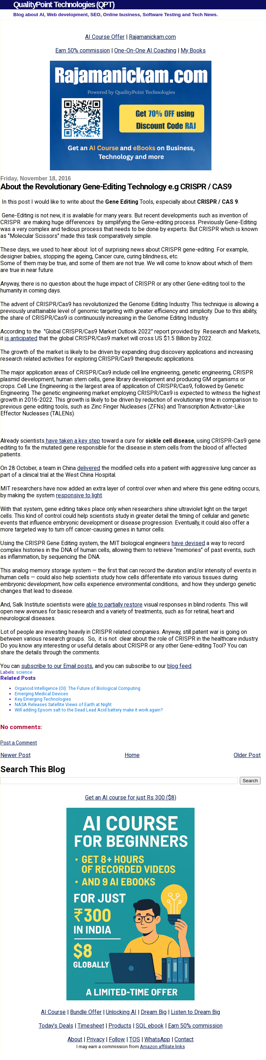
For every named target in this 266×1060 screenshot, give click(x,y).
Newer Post (15, 755)
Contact (183, 1039)
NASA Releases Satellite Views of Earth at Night (63, 704)
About (74, 1039)
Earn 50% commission (82, 50)
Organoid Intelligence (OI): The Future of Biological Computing (77, 688)
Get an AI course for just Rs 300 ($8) (130, 797)
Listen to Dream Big (195, 1012)
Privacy (95, 1039)
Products (119, 1025)
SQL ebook (150, 1025)
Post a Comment (18, 743)
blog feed (179, 666)
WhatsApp (157, 1039)
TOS (134, 1039)
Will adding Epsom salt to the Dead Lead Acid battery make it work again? (89, 710)
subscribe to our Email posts (56, 666)
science (24, 672)
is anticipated (21, 338)
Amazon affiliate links (162, 1046)
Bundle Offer (86, 1012)
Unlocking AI (121, 1012)
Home (132, 755)
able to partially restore (114, 604)
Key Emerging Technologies (43, 699)
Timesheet (91, 1025)
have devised (188, 543)
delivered (88, 468)
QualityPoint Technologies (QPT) (63, 4)
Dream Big (154, 1012)
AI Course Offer (105, 36)
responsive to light (79, 495)
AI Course (53, 1012)
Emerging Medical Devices (41, 693)
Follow (117, 1039)
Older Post (247, 755)
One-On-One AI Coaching (145, 50)
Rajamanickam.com (152, 36)
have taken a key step (72, 440)
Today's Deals (56, 1025)
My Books (193, 50)
